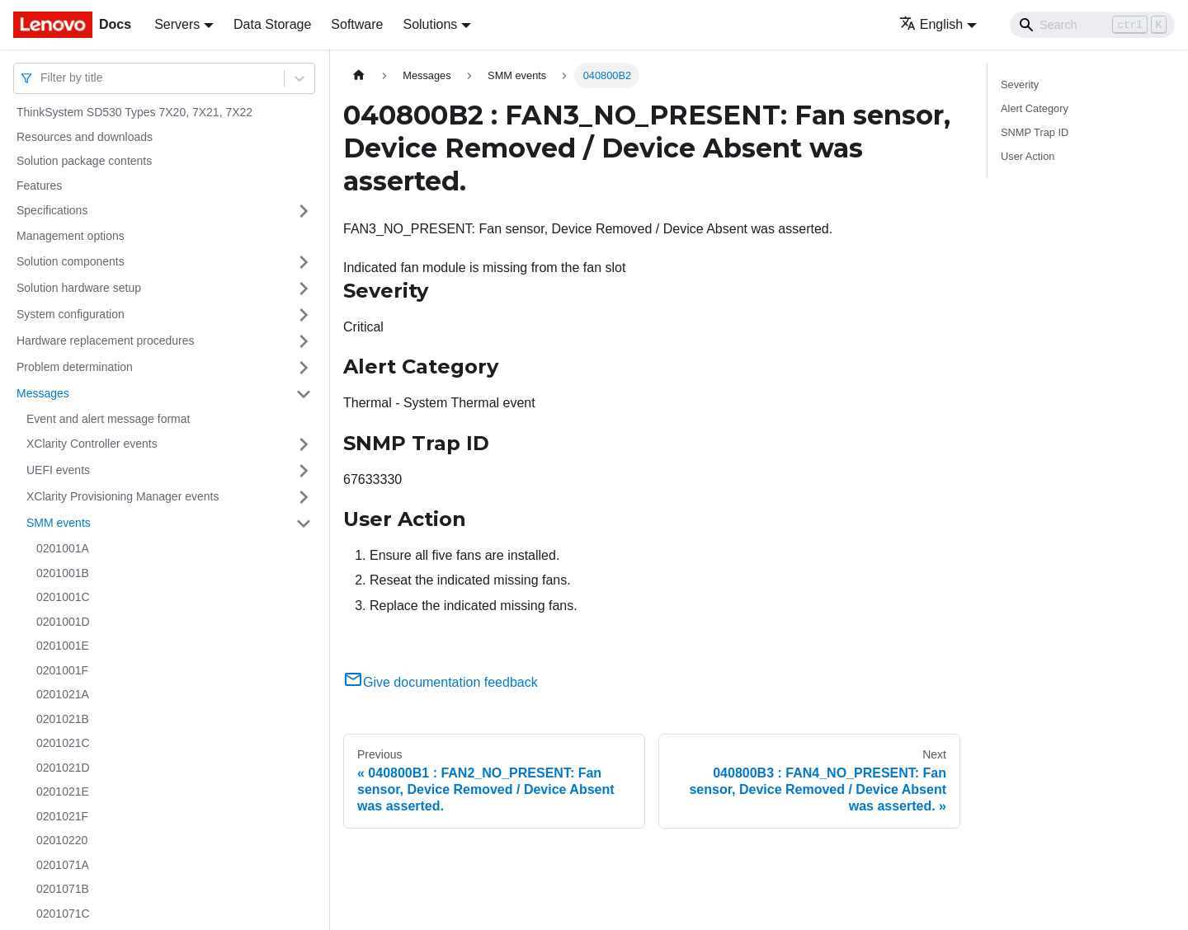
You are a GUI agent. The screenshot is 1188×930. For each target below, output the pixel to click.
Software (357, 24)
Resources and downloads (84, 136)
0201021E (62, 791)
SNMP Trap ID (1034, 132)
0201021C (63, 742)
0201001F (62, 670)
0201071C (63, 913)
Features (39, 185)
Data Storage (272, 24)
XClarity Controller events (92, 443)
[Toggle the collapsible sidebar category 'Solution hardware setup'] (303, 288)
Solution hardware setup (78, 287)
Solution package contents (84, 160)
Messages (42, 393)
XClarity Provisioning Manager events (122, 496)
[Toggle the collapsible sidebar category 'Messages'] (303, 394)
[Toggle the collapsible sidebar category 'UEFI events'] (303, 471)
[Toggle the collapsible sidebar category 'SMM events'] (303, 523)
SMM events (58, 522)
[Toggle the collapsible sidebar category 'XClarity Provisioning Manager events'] (303, 497)
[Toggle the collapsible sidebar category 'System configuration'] (303, 315)
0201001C (63, 597)
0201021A (62, 694)
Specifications (51, 210)
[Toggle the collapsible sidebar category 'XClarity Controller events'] (303, 444)
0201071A (62, 864)
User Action (1027, 156)
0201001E (62, 645)
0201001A (62, 548)
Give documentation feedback (440, 682)
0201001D (63, 621)
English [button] (931, 24)
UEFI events (58, 470)
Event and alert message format (108, 418)
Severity (1020, 84)
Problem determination (74, 366)
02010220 (61, 840)
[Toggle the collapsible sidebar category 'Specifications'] (303, 211)
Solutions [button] (430, 24)
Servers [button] (177, 24)
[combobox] (42, 77)
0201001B (62, 573)
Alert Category (1034, 108)
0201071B (62, 888)
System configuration (70, 314)
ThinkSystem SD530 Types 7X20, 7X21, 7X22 (134, 112)
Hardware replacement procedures (105, 340)
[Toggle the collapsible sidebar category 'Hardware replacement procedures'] (303, 341)
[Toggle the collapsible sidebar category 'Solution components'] (303, 262)
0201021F (62, 816)
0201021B (62, 719)
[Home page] (359, 75)
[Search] (1092, 25)
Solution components (70, 261)
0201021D (63, 767)
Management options (70, 235)
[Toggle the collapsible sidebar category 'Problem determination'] (303, 368)
